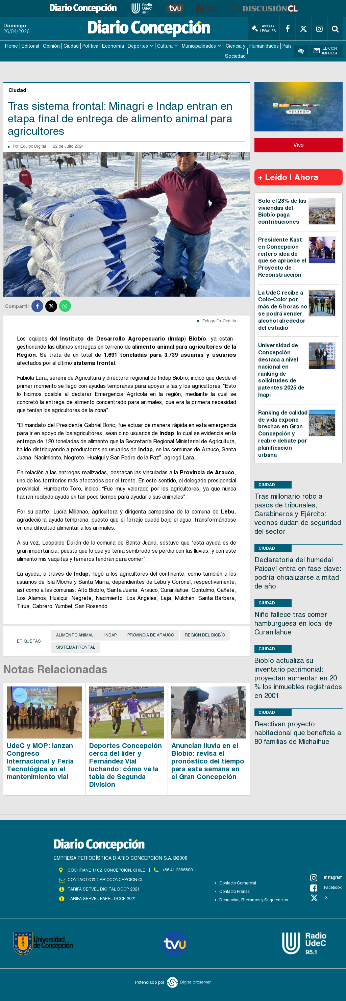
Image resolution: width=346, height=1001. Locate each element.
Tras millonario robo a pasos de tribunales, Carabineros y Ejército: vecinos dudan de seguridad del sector (297, 513)
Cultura (165, 46)
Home (11, 46)
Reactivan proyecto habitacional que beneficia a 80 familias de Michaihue (297, 733)
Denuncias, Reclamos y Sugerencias (253, 899)
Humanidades (264, 46)
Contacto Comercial (237, 882)
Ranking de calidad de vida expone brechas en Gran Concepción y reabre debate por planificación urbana (282, 433)
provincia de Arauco (150, 634)
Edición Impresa (325, 51)
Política (90, 46)
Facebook (326, 887)
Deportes (138, 46)
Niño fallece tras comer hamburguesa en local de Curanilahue (293, 623)
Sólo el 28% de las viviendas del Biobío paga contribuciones (282, 211)
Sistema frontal (75, 647)
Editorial (30, 46)
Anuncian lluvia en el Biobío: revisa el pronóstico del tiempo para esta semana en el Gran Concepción (207, 760)
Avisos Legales (263, 28)
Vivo (298, 145)
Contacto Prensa (234, 891)
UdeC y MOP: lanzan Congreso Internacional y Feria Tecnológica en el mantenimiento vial (40, 760)
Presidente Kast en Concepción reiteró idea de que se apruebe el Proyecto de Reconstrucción (282, 257)
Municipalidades (199, 46)
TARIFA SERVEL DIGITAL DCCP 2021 (103, 888)
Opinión (51, 46)
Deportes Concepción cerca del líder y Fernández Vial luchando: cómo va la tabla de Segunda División (125, 764)
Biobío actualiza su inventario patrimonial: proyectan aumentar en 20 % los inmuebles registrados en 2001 (298, 678)
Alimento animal (75, 634)
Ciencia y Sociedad (235, 51)
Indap (110, 634)
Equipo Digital (33, 146)
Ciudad (71, 46)
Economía (113, 46)
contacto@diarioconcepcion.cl (105, 879)
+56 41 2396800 (177, 870)
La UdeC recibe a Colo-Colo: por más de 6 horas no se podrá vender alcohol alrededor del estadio (282, 310)
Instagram (326, 877)
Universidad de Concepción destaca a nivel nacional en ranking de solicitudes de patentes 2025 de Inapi (281, 370)
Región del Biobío (205, 634)
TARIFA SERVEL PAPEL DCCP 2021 (101, 898)
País (287, 46)
